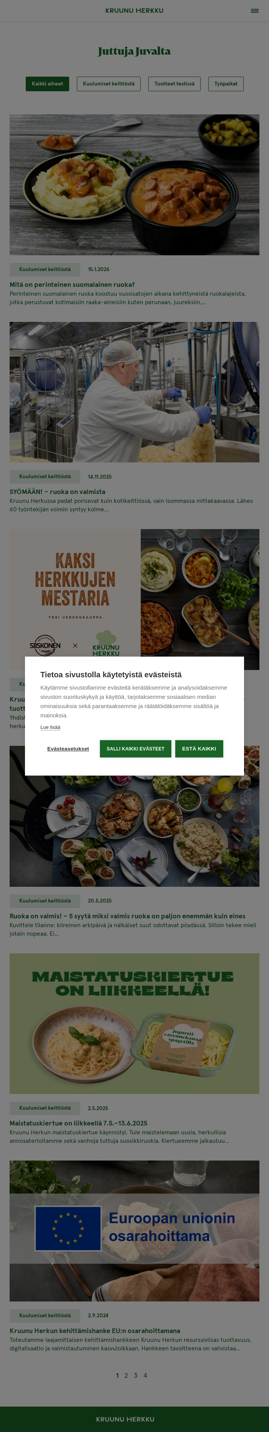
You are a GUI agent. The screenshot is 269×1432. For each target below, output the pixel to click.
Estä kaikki (199, 748)
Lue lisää (50, 727)
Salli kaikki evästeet (135, 748)
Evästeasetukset (68, 748)
